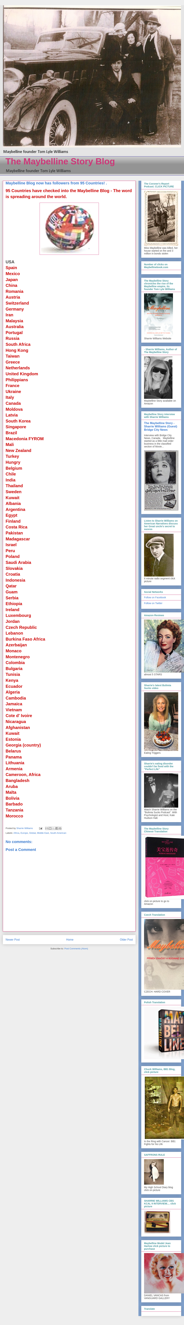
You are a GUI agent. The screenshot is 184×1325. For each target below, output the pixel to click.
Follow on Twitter (153, 603)
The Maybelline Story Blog (60, 161)
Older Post (126, 939)
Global (32, 833)
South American (58, 833)
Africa (16, 833)
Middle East (43, 833)
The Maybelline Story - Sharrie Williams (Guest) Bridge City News (160, 426)
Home (70, 939)
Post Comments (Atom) (76, 948)
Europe (24, 833)
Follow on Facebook (155, 597)
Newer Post (13, 939)
